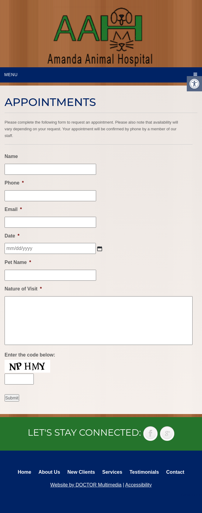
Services (112, 472)
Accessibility (138, 484)
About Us (49, 472)
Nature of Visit (23, 288)
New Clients (81, 472)
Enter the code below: (30, 354)
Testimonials (144, 472)
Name (11, 156)
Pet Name (18, 262)
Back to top (191, 494)
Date (12, 235)
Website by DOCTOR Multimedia (85, 484)
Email (13, 209)
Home (24, 472)
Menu (11, 74)
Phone (14, 182)
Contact (175, 472)
